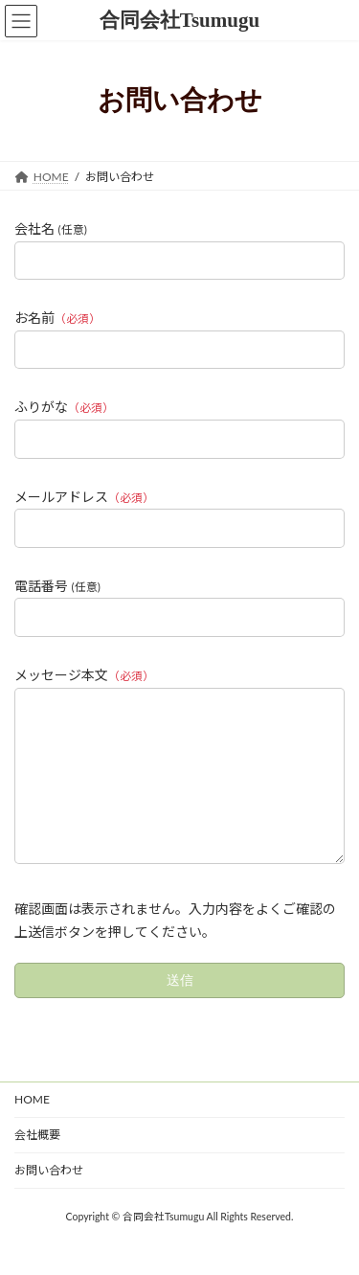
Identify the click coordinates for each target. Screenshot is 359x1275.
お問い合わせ (48, 1199)
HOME (32, 1128)
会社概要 (37, 1163)
